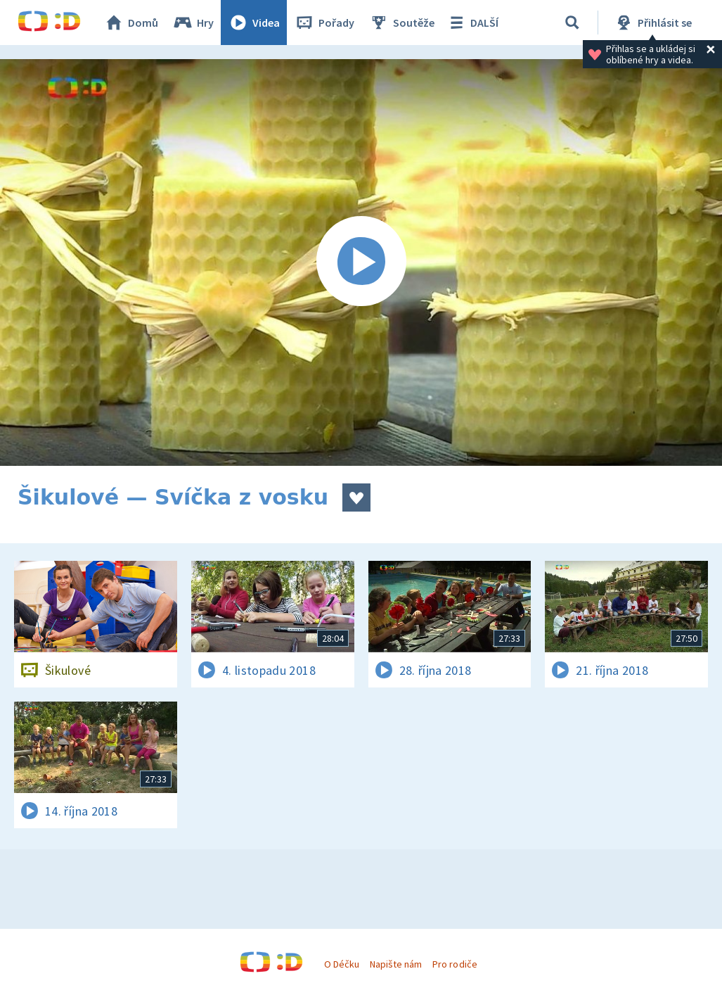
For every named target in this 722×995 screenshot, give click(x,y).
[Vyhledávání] (572, 22)
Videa (254, 22)
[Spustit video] (361, 262)
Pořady (324, 22)
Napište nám (396, 964)
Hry (193, 22)
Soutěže (401, 22)
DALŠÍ (472, 22)
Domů (130, 22)
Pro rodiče (454, 964)
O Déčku (341, 964)
